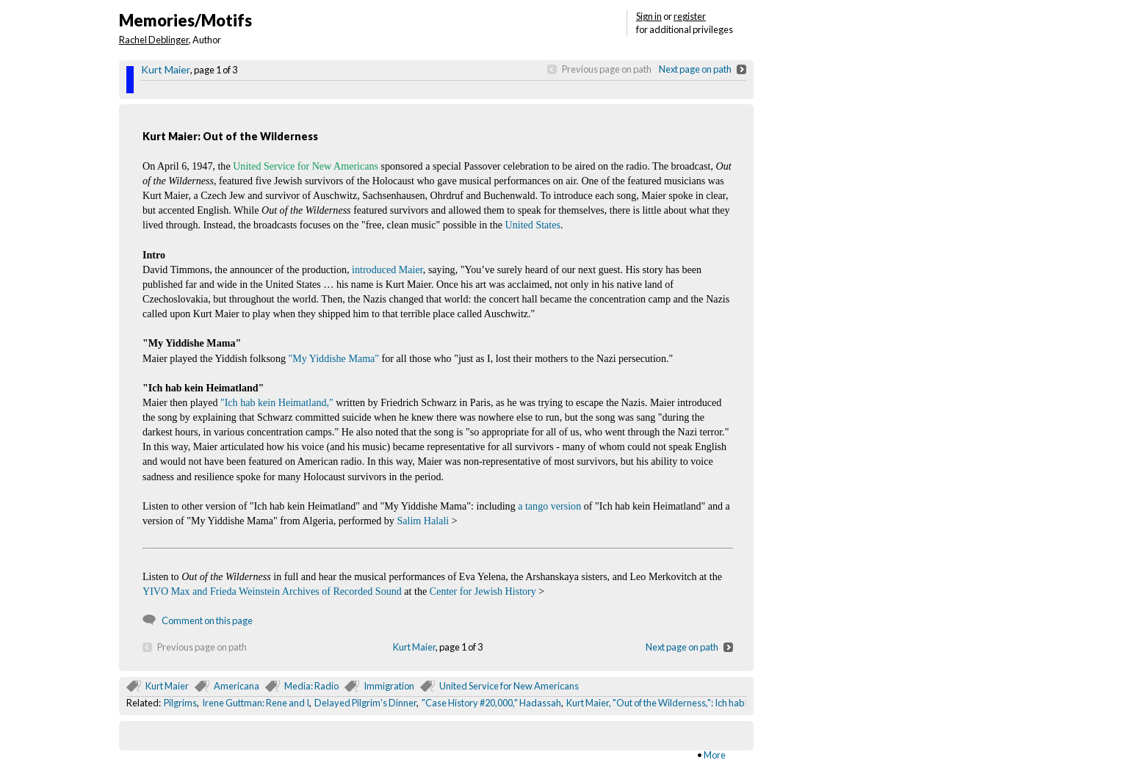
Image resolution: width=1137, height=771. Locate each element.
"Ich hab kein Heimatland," (276, 402)
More (715, 755)
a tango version (549, 506)
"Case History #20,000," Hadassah (491, 703)
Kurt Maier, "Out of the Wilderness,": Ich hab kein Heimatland (689, 703)
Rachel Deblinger (154, 40)
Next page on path (695, 69)
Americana (236, 686)
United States (532, 225)
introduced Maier (387, 269)
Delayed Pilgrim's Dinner (365, 703)
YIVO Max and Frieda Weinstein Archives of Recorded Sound (272, 591)
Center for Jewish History (483, 591)
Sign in (649, 16)
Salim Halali (423, 520)
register (690, 16)
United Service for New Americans (509, 686)
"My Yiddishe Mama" (334, 358)
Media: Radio (311, 686)
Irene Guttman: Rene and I (255, 703)
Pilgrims (180, 703)
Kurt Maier (165, 69)
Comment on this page (207, 620)
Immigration (389, 686)
